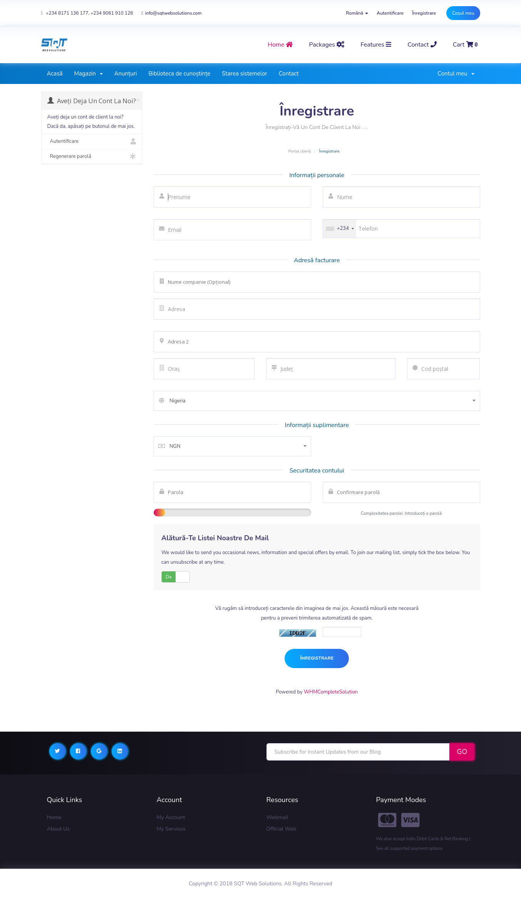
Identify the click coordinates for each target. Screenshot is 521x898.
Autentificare (390, 13)
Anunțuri (125, 73)
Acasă (55, 73)
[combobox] (317, 400)
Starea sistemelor (244, 73)
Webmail (277, 817)
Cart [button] (465, 44)
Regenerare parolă (91, 156)
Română (357, 13)
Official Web (281, 829)
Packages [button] (326, 44)
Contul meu (455, 73)
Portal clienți (299, 151)
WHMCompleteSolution (331, 692)
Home (54, 817)
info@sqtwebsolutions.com (171, 13)
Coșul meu (463, 13)
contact (421, 44)
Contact (289, 73)
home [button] (280, 44)
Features (375, 44)
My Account (171, 817)
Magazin (88, 73)
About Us (58, 829)
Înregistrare (424, 13)
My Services (171, 829)
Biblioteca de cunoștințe (179, 73)
